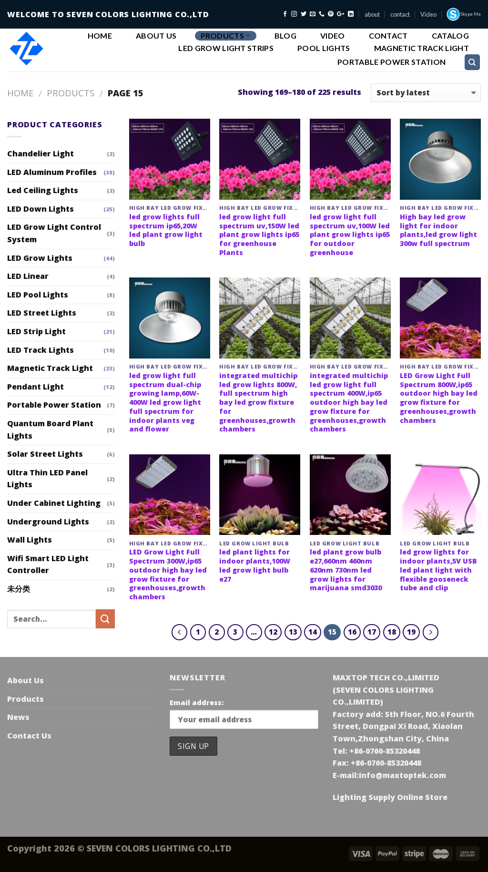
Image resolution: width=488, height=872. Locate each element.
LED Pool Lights (37, 294)
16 (352, 631)
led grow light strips (226, 48)
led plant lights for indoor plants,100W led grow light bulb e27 (254, 565)
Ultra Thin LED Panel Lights (47, 478)
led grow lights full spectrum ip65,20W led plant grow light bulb (166, 230)
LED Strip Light (36, 331)
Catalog (450, 36)
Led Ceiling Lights (42, 190)
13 (293, 631)
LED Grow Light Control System (54, 233)
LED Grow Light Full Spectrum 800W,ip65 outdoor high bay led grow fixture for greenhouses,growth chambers (439, 398)
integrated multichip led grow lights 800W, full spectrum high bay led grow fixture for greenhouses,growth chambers (258, 402)
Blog (285, 36)
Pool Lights (323, 48)
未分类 (18, 589)
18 (391, 631)
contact (400, 14)
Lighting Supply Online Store (390, 797)
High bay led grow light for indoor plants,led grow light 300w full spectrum (438, 230)
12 (273, 631)
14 (312, 631)
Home (100, 36)
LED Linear (28, 276)
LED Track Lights (40, 350)
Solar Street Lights (45, 454)
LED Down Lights (40, 209)
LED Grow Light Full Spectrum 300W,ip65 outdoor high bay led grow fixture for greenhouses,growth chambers (168, 574)
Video (428, 14)
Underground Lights (48, 521)
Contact (388, 36)
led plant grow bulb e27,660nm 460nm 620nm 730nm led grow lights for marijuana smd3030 (346, 570)
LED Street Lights (41, 313)
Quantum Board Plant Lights (50, 429)
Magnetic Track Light (421, 48)
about (372, 14)
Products (226, 35)
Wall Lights (29, 539)
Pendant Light (35, 386)
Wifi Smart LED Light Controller (48, 564)
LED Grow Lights (39, 258)
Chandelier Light (40, 153)
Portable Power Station (391, 62)
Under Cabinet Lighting (54, 503)
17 (371, 631)
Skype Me (463, 14)
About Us (156, 36)
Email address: (197, 702)
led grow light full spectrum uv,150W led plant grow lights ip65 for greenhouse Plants (259, 235)
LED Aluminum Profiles (52, 172)
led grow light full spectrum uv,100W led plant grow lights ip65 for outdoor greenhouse (350, 235)
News (18, 717)
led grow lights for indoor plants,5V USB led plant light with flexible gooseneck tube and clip (438, 570)
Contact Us (29, 735)
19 (411, 631)
